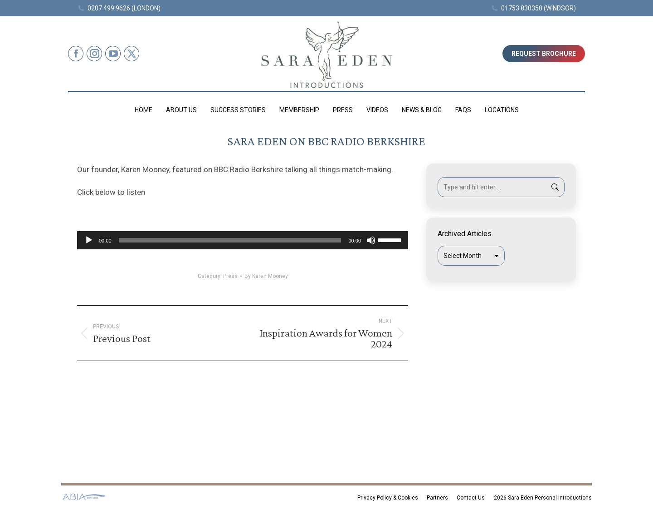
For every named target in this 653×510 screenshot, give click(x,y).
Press (230, 276)
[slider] (230, 240)
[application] (242, 240)
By (266, 276)
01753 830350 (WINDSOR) (533, 8)
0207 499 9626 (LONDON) (119, 8)
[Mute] (370, 240)
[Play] (88, 240)
